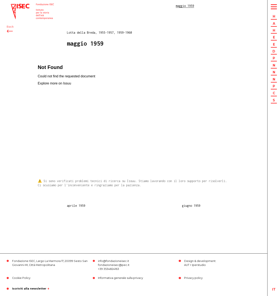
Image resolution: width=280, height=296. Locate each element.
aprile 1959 (76, 205)
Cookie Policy (21, 277)
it (274, 289)
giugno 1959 (191, 205)
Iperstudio (199, 265)
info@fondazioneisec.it (113, 261)
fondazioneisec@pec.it (113, 265)
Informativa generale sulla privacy (120, 277)
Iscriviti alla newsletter (29, 288)
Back (10, 26)
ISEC (14, 6)
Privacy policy (193, 277)
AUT (186, 265)
